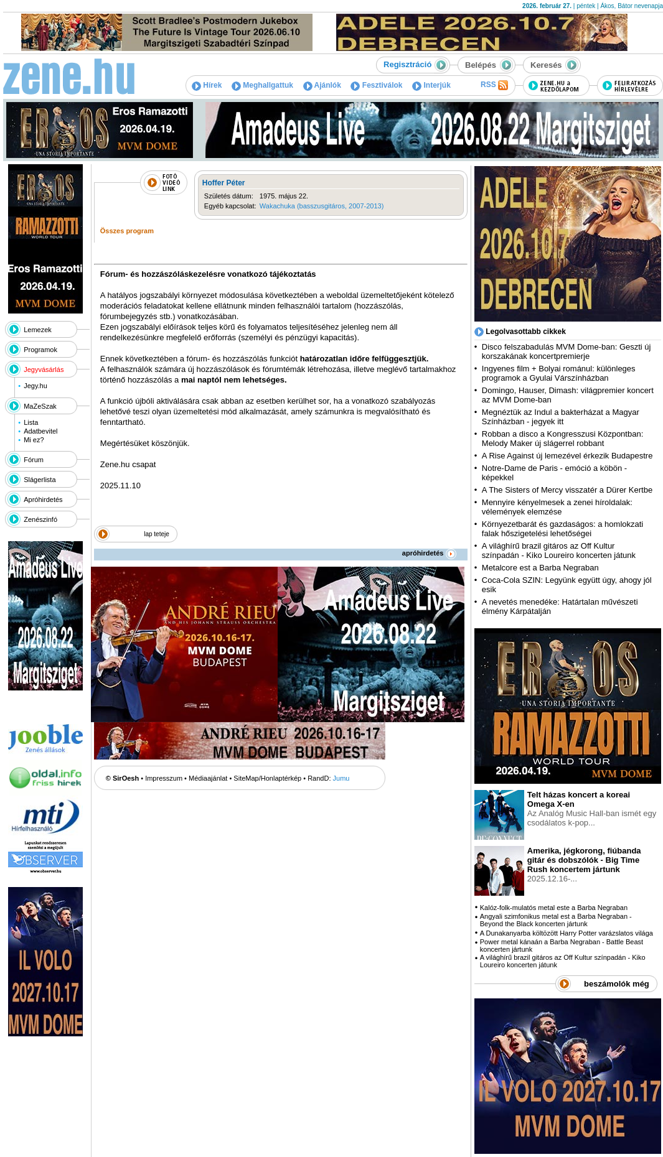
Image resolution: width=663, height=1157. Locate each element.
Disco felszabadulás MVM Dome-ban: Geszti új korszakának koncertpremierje (566, 351)
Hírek (207, 85)
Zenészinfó (40, 519)
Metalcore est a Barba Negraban (540, 567)
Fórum (34, 459)
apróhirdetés (429, 553)
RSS (494, 85)
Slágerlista (39, 479)
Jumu (341, 778)
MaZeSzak (40, 406)
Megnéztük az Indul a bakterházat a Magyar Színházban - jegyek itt (560, 416)
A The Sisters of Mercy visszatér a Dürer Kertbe (567, 490)
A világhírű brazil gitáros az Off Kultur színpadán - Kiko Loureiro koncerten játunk (559, 550)
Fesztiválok (376, 85)
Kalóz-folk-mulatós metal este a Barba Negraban (554, 907)
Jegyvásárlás (43, 369)
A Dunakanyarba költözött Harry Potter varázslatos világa (566, 933)
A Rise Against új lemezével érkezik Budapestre (567, 455)
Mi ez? (34, 440)
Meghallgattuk (262, 85)
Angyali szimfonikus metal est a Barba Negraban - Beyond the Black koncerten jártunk (556, 920)
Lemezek (38, 329)
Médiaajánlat (208, 778)
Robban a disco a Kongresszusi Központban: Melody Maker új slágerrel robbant (562, 438)
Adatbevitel (40, 431)
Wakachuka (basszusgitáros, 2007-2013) (322, 206)
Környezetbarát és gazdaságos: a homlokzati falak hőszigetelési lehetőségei (562, 528)
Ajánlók (322, 85)
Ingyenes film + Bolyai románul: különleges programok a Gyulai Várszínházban (559, 373)
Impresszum (163, 778)
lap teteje (156, 534)
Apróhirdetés (43, 499)
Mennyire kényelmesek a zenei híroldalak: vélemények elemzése (557, 507)
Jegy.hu (35, 385)
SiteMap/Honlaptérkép (267, 778)
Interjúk (431, 85)
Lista (31, 422)
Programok (40, 349)
